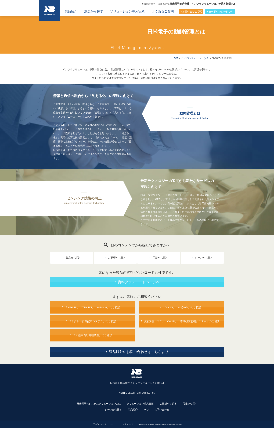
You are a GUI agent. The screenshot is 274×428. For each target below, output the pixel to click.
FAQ (146, 409)
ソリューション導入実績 (127, 11)
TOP (176, 58)
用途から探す (190, 403)
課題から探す (93, 11)
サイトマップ (126, 424)
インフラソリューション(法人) (195, 58)
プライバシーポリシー (102, 424)
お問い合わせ (161, 409)
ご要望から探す (168, 403)
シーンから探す (113, 409)
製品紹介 (71, 11)
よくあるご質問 (163, 11)
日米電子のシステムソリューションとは (99, 403)
